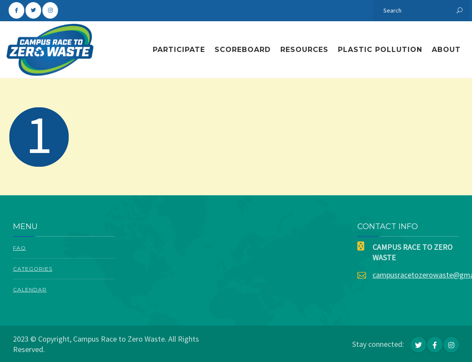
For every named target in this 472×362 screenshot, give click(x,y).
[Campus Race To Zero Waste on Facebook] (16, 10)
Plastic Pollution (380, 49)
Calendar (30, 289)
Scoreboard (243, 49)
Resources (304, 49)
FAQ (19, 248)
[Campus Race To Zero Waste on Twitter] (33, 10)
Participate (179, 49)
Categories (32, 268)
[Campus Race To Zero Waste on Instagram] (50, 10)
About (446, 49)
